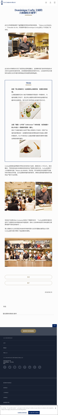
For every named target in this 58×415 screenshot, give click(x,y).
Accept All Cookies (34, 412)
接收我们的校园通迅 (28, 331)
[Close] (55, 408)
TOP (55, 325)
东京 (28, 277)
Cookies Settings (22, 412)
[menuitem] (46, 3)
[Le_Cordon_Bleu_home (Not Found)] (8, 3)
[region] (29, 410)
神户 (28, 283)
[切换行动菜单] (55, 3)
